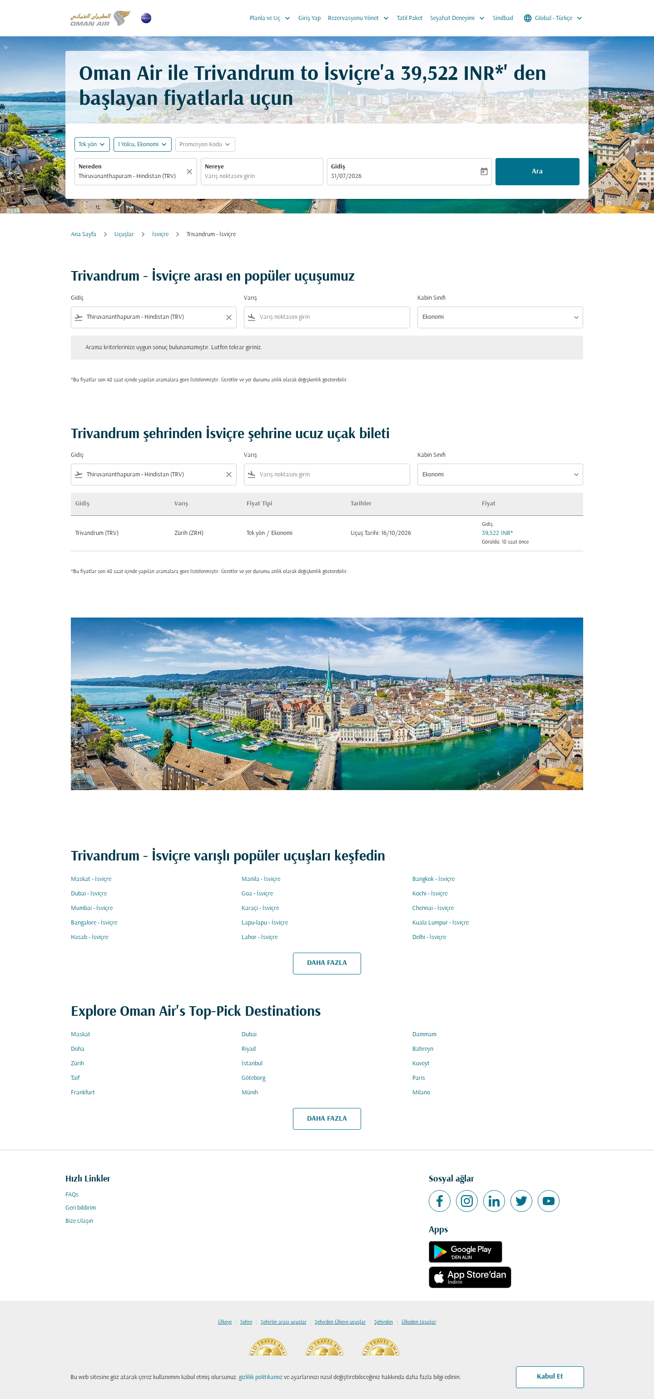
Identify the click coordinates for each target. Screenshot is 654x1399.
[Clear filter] (228, 317)
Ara (537, 171)
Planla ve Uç (272, 18)
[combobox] (131, 176)
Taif (75, 1078)
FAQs (72, 1194)
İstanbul (252, 1063)
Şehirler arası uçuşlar (284, 1322)
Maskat (80, 1034)
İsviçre (160, 234)
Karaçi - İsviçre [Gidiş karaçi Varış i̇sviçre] (260, 908)
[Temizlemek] (191, 171)
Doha (77, 1049)
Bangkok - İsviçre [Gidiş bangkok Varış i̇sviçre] (433, 879)
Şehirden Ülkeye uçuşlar (340, 1322)
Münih (250, 1092)
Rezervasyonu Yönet (360, 18)
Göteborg (253, 1078)
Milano (421, 1092)
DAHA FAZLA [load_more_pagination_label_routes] (327, 963)
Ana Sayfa (83, 234)
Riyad (249, 1049)
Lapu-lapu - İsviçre (265, 922)
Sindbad (503, 18)
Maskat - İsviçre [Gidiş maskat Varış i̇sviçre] (91, 879)
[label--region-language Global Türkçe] (553, 18)
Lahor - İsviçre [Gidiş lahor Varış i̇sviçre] (259, 937)
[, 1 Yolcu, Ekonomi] (138, 144)
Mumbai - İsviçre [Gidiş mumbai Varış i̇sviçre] (92, 908)
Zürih (77, 1063)
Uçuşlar (124, 234)
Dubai (249, 1034)
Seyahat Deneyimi (459, 18)
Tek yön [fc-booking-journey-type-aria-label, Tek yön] (88, 144)
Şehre (246, 1322)
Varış (250, 298)
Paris (418, 1078)
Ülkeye (225, 1322)
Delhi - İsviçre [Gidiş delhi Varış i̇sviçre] (429, 937)
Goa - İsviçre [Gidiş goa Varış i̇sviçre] (257, 893)
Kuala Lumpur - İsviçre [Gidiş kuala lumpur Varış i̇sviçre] (440, 922)
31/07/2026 (346, 176)
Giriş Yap (309, 18)
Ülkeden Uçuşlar (418, 1322)
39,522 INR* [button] (452, 75)
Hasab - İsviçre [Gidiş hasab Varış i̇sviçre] (89, 937)
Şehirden (383, 1322)
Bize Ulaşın (79, 1221)
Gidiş (338, 166)
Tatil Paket (410, 18)
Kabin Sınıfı (431, 298)
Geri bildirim (80, 1208)
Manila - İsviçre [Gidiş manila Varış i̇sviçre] (261, 879)
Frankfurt (83, 1092)
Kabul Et (550, 1376)
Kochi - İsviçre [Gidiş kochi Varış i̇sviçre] (429, 893)
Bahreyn (422, 1049)
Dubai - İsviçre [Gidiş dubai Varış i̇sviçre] (89, 893)
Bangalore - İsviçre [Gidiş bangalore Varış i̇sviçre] (94, 922)
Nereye (214, 166)
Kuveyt (421, 1063)
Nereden (90, 166)
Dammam (424, 1034)
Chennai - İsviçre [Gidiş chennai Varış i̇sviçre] (433, 908)
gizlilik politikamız (260, 1377)
